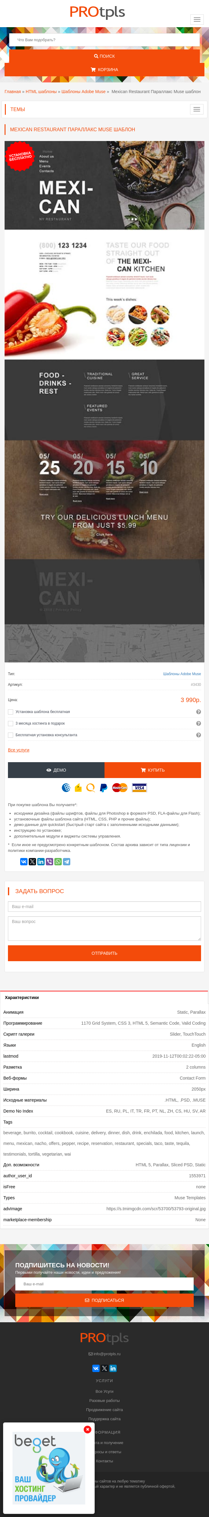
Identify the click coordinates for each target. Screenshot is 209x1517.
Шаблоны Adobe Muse (83, 91)
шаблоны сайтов (96, 1481)
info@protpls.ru (105, 1354)
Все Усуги (104, 1391)
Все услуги (18, 750)
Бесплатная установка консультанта (46, 735)
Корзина (104, 69)
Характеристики (22, 997)
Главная (13, 91)
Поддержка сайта (104, 1419)
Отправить (104, 953)
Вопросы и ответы (104, 1452)
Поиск (104, 56)
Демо (56, 770)
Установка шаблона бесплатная (43, 712)
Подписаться (104, 1300)
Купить (153, 770)
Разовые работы (104, 1400)
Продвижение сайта (104, 1409)
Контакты (104, 1461)
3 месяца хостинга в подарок (40, 723)
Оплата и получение (104, 1442)
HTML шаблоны (41, 91)
